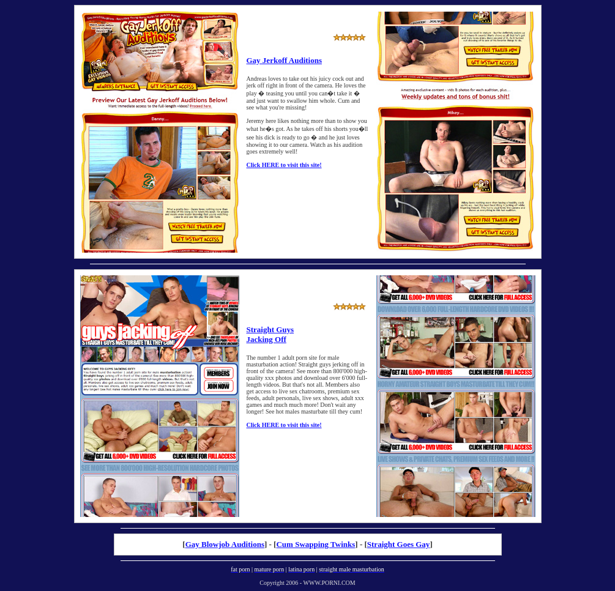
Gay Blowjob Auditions (224, 544)
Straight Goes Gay (398, 544)
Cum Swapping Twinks (315, 544)
